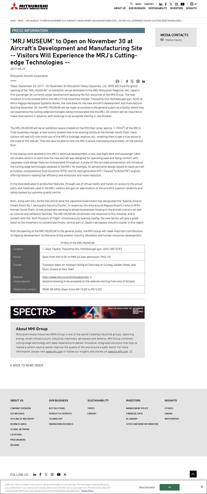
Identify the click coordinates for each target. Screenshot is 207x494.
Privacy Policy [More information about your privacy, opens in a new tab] (87, 491)
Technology (55, 418)
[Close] (201, 486)
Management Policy (137, 408)
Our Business (137, 10)
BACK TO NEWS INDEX (28, 365)
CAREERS (149, 6)
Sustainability (158, 10)
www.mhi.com (54, 351)
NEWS (138, 6)
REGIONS (14, 445)
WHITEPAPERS (172, 418)
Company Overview (20, 408)
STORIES (169, 408)
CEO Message (17, 413)
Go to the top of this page (193, 474)
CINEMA (168, 413)
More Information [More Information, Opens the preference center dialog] (147, 487)
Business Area (18, 424)
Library (91, 413)
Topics (91, 408)
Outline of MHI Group (22, 418)
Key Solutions (57, 408)
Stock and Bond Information (142, 424)
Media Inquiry (174, 40)
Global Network (19, 429)
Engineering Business (61, 424)
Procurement (18, 439)
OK (169, 487)
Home (13, 20)
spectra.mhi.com (118, 351)
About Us (120, 10)
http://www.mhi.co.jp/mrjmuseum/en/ (65, 277)
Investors (176, 10)
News (20, 20)
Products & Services (60, 413)
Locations (16, 434)
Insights (191, 10)
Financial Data (134, 413)
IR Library (132, 418)
